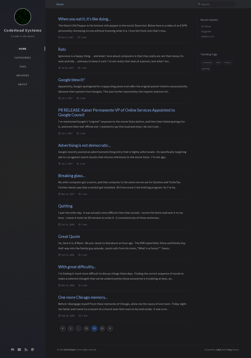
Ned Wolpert (70, 349)
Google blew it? (71, 79)
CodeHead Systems (23, 30)
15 (102, 328)
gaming (205, 68)
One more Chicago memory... (83, 297)
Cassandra (207, 62)
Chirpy (229, 349)
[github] (12, 349)
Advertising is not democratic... (84, 145)
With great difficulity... (77, 266)
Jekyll (218, 349)
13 (86, 328)
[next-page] (110, 328)
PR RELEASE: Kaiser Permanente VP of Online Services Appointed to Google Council (116, 112)
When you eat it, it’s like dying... (84, 19)
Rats (62, 49)
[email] (19, 349)
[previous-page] (63, 328)
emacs (227, 62)
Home (60, 4)
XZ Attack (206, 26)
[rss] (26, 349)
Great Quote (69, 236)
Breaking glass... (71, 175)
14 (94, 328)
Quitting (65, 206)
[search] (216, 4)
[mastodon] (32, 349)
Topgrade (206, 31)
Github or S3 (207, 36)
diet (218, 62)
